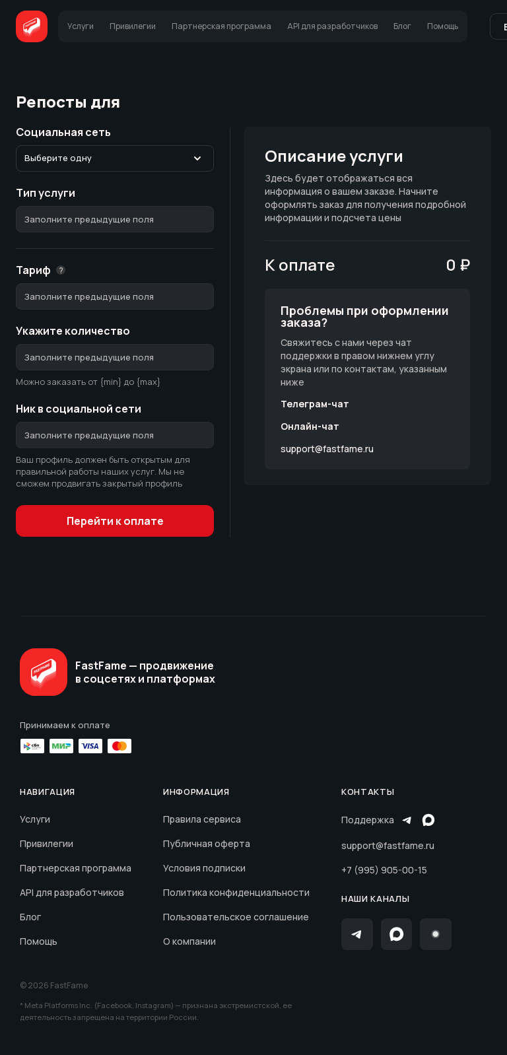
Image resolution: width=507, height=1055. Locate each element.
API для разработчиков (72, 892)
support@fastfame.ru (327, 449)
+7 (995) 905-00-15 (384, 870)
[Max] (397, 934)
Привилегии (46, 843)
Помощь (38, 941)
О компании (189, 941)
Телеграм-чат (315, 404)
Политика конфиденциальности (236, 892)
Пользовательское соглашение (236, 916)
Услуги (35, 819)
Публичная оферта (206, 843)
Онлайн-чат (310, 426)
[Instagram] (436, 934)
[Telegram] (357, 934)
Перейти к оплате (115, 521)
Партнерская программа (75, 868)
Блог (30, 916)
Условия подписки (204, 868)
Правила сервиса (202, 819)
